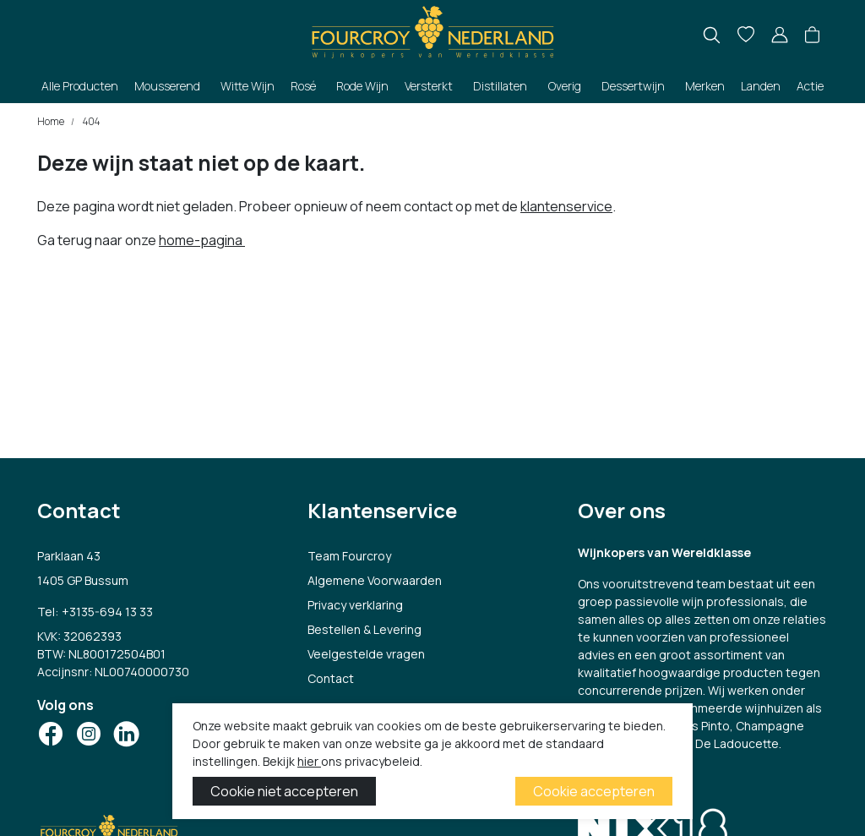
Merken (705, 86)
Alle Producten (79, 86)
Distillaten (500, 86)
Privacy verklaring (355, 605)
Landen (761, 86)
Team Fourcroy (349, 556)
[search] (711, 35)
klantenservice (566, 206)
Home (50, 121)
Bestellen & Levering (364, 629)
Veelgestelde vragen (366, 654)
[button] (812, 35)
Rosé (303, 86)
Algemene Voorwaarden (374, 580)
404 (90, 121)
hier (309, 761)
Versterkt (429, 86)
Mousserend (167, 86)
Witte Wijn (247, 86)
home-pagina (202, 240)
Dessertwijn (633, 86)
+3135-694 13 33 (107, 612)
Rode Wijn (362, 86)
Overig (564, 86)
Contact (330, 678)
